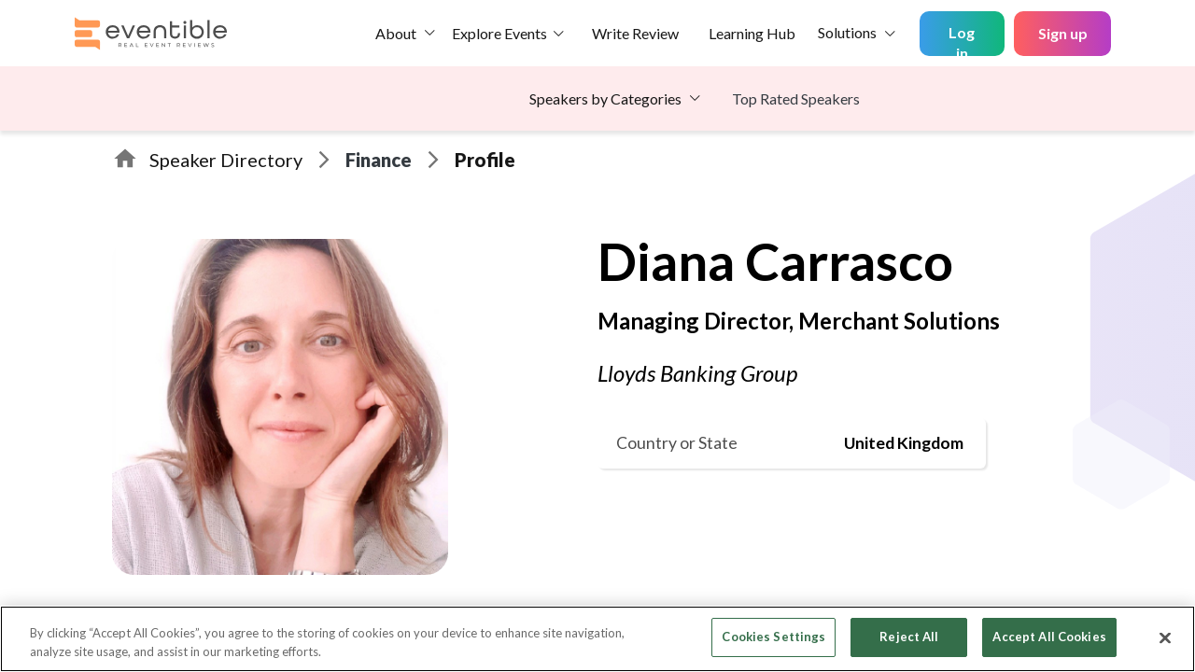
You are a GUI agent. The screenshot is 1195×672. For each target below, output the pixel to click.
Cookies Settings (773, 636)
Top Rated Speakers (796, 98)
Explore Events (499, 33)
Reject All (908, 636)
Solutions (847, 32)
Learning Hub (752, 33)
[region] (597, 639)
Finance (378, 159)
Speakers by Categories (605, 98)
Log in (962, 39)
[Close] (1165, 637)
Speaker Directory (225, 159)
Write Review (635, 33)
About (395, 33)
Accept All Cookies (1048, 636)
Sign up (1063, 33)
